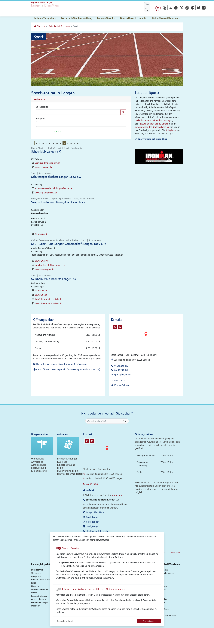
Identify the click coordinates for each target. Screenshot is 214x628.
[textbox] (41, 124)
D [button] (43, 143)
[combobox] (81, 124)
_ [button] (32, 143)
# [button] (77, 143)
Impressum (117, 495)
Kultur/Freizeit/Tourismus (59, 26)
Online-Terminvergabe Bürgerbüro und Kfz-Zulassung (61, 364)
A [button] (36, 143)
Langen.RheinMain (95, 512)
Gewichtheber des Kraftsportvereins (152, 127)
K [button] (53, 143)
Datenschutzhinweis (65, 621)
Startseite (41, 26)
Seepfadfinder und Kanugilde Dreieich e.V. (58, 202)
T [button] (67, 143)
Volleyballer (171, 130)
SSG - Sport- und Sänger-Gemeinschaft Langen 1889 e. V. (68, 243)
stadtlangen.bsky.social (97, 531)
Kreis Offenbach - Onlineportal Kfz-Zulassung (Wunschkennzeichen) (68, 369)
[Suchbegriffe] (78, 112)
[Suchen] (57, 131)
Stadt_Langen (92, 517)
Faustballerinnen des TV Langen (154, 123)
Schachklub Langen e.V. (46, 151)
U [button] (71, 143)
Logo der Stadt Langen (42, 2)
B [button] (39, 143)
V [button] (74, 143)
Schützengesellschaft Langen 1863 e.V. (56, 176)
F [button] (46, 143)
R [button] (60, 143)
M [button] (57, 143)
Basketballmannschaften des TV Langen (153, 120)
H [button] (49, 143)
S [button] (64, 143)
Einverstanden (149, 621)
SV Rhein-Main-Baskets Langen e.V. (54, 279)
